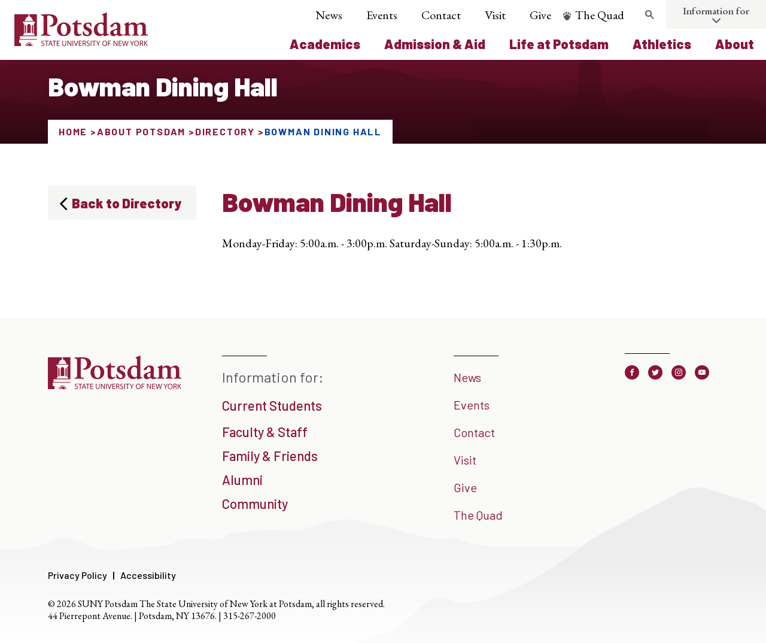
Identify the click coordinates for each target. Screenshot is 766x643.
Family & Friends (270, 455)
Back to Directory (126, 203)
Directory (225, 131)
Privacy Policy (77, 575)
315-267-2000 (249, 615)
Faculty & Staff (265, 431)
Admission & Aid (434, 43)
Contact (441, 15)
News (328, 15)
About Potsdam (141, 131)
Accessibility (148, 575)
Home (73, 131)
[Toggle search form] (649, 15)
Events (381, 15)
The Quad (599, 15)
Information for (716, 10)
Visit (495, 15)
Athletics (662, 43)
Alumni (242, 479)
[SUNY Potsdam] (114, 385)
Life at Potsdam (559, 43)
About (734, 43)
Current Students (272, 405)
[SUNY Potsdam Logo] (81, 42)
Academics (325, 43)
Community (255, 503)
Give (540, 15)
